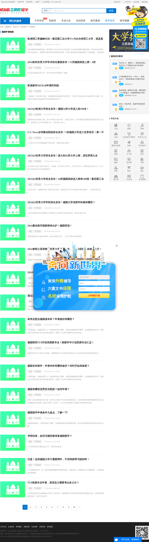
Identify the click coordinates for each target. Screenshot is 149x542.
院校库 (52, 20)
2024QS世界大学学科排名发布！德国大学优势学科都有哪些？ (61, 202)
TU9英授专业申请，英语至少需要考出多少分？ (53, 482)
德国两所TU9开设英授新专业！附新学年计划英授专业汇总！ (60, 342)
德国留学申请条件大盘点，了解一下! (47, 412)
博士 (142, 169)
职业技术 (142, 143)
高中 (142, 152)
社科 (116, 135)
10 (74, 507)
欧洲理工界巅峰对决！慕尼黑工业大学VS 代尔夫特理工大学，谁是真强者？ (65, 39)
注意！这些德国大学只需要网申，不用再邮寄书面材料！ (58, 459)
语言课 (129, 160)
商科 (129, 127)
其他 (116, 152)
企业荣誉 (34, 527)
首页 (1, 27)
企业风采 (136, 2)
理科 (142, 127)
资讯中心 (16, 27)
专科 (142, 160)
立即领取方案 (94, 295)
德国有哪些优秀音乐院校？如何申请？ (48, 389)
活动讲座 (80, 20)
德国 (30, 44)
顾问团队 (145, 2)
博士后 (116, 177)
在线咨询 (141, 36)
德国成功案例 (117, 56)
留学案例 (95, 20)
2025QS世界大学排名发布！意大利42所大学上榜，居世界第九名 (62, 155)
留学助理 (29, 2)
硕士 (129, 169)
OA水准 (129, 177)
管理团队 (19, 527)
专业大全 (66, 20)
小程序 (37, 2)
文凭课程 (142, 177)
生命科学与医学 (129, 135)
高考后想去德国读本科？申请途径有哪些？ (51, 319)
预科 (116, 160)
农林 (129, 143)
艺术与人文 (142, 135)
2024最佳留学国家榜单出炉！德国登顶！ (49, 225)
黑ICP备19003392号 (45, 536)
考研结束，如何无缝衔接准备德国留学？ (49, 436)
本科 (116, 169)
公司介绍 (128, 2)
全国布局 (42, 527)
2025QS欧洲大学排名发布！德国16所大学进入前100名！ (58, 109)
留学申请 (21, 2)
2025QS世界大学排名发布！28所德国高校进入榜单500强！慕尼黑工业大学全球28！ (65, 179)
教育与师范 (116, 143)
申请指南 (32, 27)
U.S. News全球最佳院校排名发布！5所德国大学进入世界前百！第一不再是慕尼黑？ (65, 132)
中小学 (129, 152)
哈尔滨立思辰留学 (8, 2)
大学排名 (40, 20)
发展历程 (27, 527)
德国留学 (8, 27)
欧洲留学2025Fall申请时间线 (43, 85)
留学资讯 (110, 20)
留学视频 (124, 20)
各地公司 (118, 2)
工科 (116, 127)
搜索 (111, 10)
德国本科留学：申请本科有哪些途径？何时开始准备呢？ (58, 366)
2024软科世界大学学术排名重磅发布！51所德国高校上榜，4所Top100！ (61, 62)
